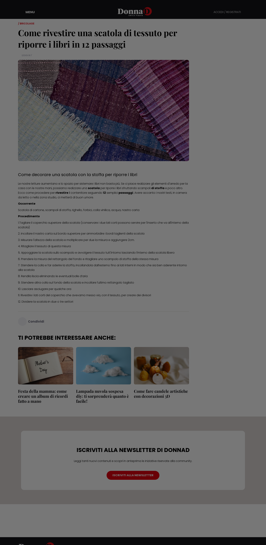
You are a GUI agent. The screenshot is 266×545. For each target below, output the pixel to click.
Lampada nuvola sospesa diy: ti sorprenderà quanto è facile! (102, 396)
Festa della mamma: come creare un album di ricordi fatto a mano (43, 396)
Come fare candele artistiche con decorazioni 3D (161, 393)
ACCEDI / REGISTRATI (227, 12)
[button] (28, 12)
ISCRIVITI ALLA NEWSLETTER (133, 475)
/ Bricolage (26, 23)
